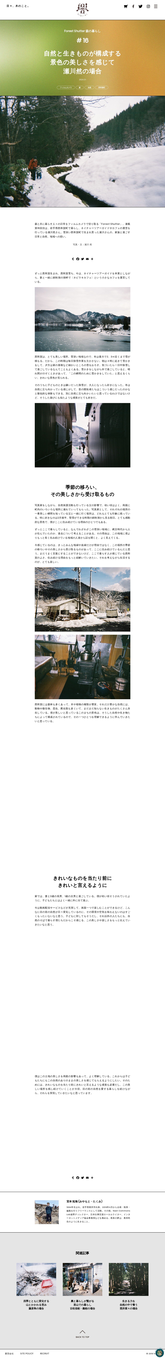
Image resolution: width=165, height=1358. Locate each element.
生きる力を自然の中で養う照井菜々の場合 (129, 1304)
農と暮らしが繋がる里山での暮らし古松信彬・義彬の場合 (82, 1304)
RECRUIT (44, 1353)
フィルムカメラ (66, 87)
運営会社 (9, 1353)
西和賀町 (101, 87)
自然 (89, 87)
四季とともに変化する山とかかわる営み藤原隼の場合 (36, 1304)
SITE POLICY (26, 1353)
